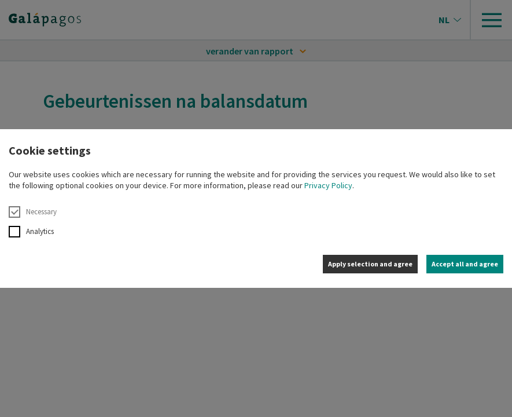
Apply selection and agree (370, 263)
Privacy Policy (328, 185)
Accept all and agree (465, 263)
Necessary (33, 212)
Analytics (31, 231)
